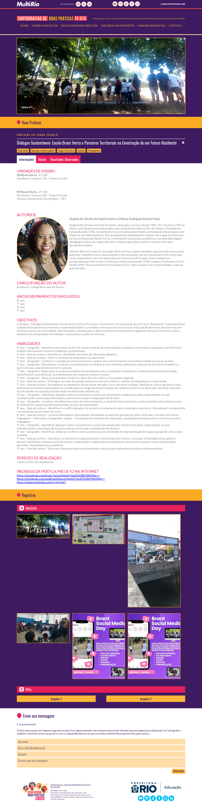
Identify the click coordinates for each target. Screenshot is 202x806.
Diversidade (23, 150)
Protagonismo (94, 150)
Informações (26, 159)
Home (24, 25)
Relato (42, 159)
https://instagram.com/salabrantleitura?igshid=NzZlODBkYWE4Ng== (61, 478)
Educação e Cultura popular (43, 150)
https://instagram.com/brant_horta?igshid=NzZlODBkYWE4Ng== (58, 475)
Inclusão (81, 150)
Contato (175, 25)
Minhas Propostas (151, 25)
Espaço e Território (66, 150)
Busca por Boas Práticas (79, 25)
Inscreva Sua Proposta (117, 25)
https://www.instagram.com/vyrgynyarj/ (41, 482)
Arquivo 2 (146, 698)
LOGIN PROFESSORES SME (173, 4)
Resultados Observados (64, 159)
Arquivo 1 (56, 698)
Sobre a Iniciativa (45, 25)
